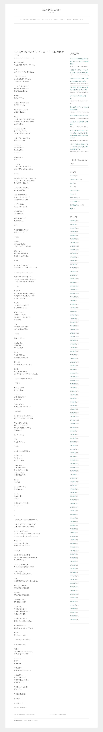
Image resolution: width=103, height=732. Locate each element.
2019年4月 (73, 514)
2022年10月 (73, 380)
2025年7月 (73, 260)
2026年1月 (73, 239)
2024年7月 (73, 304)
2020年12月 (73, 460)
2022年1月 (73, 413)
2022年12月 (73, 373)
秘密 (71, 208)
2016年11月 (73, 590)
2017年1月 (73, 583)
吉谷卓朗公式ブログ (51, 9)
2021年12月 (73, 416)
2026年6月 (73, 221)
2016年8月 (73, 601)
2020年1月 (73, 500)
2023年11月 (73, 333)
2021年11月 (73, 420)
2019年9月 (73, 511)
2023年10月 (73, 337)
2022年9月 (73, 384)
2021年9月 (73, 427)
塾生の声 (69, 19)
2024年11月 (73, 289)
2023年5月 (73, 355)
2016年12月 (73, 587)
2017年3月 (73, 576)
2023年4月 (73, 358)
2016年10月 (73, 594)
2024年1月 (73, 326)
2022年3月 (73, 405)
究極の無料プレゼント (35, 19)
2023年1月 (73, 369)
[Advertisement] (51, 37)
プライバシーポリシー (33, 720)
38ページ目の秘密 (24, 19)
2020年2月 (73, 496)
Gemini (72, 183)
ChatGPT (72, 176)
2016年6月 (73, 608)
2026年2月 (73, 235)
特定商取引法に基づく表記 (20, 720)
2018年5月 (73, 529)
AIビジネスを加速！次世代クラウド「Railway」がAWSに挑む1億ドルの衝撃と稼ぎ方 (79, 146)
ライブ (50, 19)
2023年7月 (73, 347)
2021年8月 (73, 431)
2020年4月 (73, 489)
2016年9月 (73, 598)
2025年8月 (73, 257)
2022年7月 (73, 391)
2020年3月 (73, 492)
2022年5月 (73, 398)
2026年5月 (73, 224)
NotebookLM (73, 197)
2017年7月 (73, 561)
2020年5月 (73, 485)
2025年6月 (73, 264)
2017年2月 (73, 579)
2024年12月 (73, 286)
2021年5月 (73, 442)
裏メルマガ (45, 19)
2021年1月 (73, 456)
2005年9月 (73, 619)
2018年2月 (73, 540)
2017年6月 (73, 565)
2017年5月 (73, 569)
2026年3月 (73, 231)
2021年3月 (73, 449)
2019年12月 (73, 503)
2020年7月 (73, 478)
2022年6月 (73, 395)
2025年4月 (73, 271)
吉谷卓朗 (32, 58)
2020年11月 (73, 463)
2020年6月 (73, 482)
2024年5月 (73, 311)
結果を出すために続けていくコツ (79, 115)
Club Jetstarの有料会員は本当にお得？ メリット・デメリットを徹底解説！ (79, 61)
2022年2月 (73, 409)
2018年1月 (73, 543)
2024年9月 (73, 297)
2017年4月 (73, 572)
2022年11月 (73, 376)
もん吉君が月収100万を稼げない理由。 (58, 714)
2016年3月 (73, 616)
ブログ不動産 (73, 201)
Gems (71, 187)
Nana (71, 194)
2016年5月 (73, 612)
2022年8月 (73, 387)
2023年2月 (73, 366)
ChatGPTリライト (75, 179)
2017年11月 (73, 550)
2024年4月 (73, 315)
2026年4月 (73, 228)
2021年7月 (73, 434)
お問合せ (56, 19)
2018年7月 (73, 525)
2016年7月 (73, 605)
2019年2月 (73, 518)
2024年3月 (73, 318)
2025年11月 (73, 246)
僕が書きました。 (24, 707)
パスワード (62, 19)
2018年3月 (73, 536)
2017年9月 (73, 554)
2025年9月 (73, 253)
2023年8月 (73, 344)
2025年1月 (73, 282)
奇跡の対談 (75, 19)
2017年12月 (73, 547)
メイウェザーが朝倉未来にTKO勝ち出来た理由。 (24, 714)
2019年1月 (73, 521)
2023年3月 (73, 362)
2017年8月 (73, 558)
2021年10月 (73, 424)
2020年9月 (73, 471)
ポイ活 (81, 19)
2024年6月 (73, 308)
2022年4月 (73, 402)
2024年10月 (73, 293)
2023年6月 (73, 351)
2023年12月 (73, 329)
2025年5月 (73, 268)
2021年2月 (73, 453)
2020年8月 (73, 474)
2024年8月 (73, 300)
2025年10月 (73, 250)
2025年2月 (73, 279)
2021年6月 (73, 438)
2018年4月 (73, 532)
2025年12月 (73, 242)
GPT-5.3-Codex (74, 190)
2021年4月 (73, 445)
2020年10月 (73, 467)
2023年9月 (73, 340)
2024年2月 (73, 322)
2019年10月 (73, 507)
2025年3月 (73, 275)
